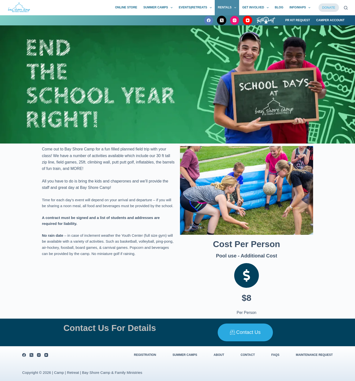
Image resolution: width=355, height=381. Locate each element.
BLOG (279, 7)
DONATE (328, 7)
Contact (248, 355)
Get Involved (256, 8)
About (219, 355)
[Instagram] (234, 20)
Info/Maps (300, 8)
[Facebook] (208, 20)
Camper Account (330, 20)
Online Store (126, 7)
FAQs (275, 355)
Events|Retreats (196, 8)
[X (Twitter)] (221, 20)
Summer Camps (159, 8)
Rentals (228, 8)
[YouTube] (247, 20)
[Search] (346, 8)
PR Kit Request (297, 20)
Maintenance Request (314, 355)
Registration (145, 355)
